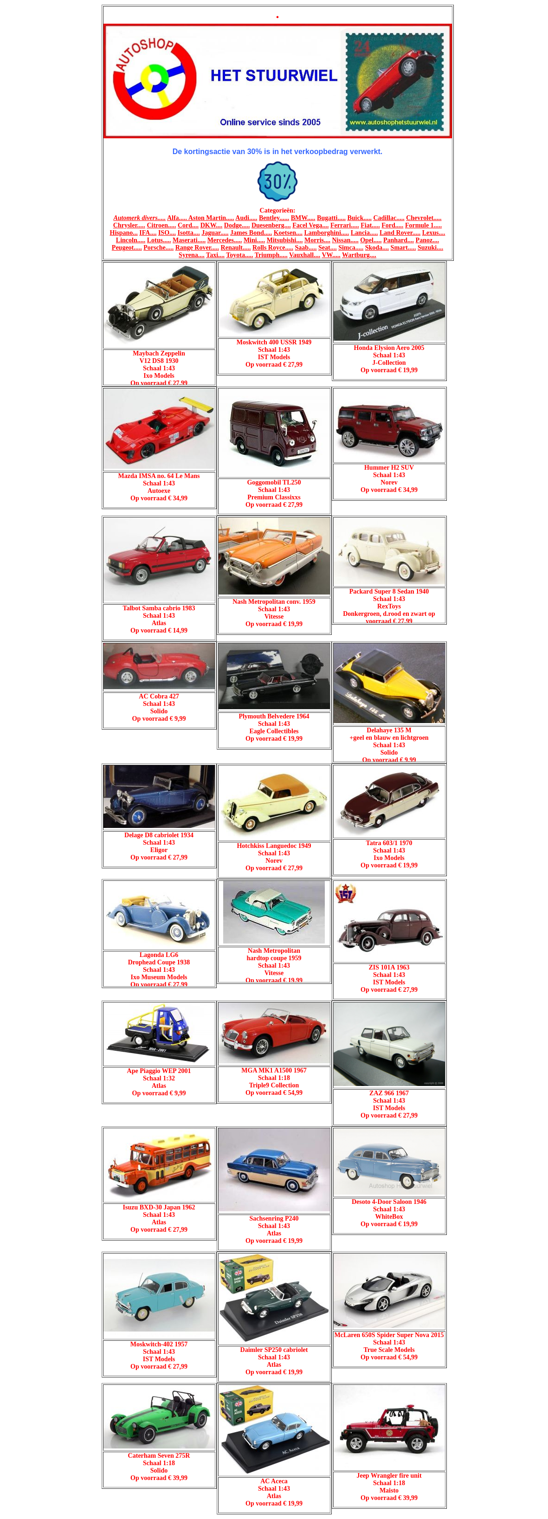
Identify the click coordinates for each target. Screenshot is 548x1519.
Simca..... (350, 247)
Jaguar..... (214, 232)
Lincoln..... (130, 240)
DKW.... (211, 225)
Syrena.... (192, 255)
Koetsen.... (288, 232)
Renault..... (236, 247)
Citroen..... (161, 225)
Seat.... (327, 247)
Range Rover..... (197, 247)
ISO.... (167, 232)
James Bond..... (251, 232)
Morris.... (317, 240)
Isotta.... (189, 232)
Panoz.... (427, 240)
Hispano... (124, 232)
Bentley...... (274, 217)
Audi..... (246, 217)
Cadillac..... (388, 217)
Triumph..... (271, 255)
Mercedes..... (224, 240)
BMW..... (303, 217)
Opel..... (370, 240)
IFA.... (147, 232)
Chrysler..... (129, 225)
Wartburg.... (359, 255)
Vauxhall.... (304, 255)
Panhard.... (398, 240)
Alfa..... (177, 217)
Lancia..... (364, 232)
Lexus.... (433, 232)
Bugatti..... (331, 217)
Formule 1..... (423, 225)
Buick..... (359, 217)
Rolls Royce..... (272, 247)
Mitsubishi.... (285, 240)
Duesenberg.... (271, 225)
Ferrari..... (344, 225)
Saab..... (305, 247)
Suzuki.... (430, 247)
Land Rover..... (400, 232)
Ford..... (392, 225)
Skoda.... (377, 247)
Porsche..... (158, 247)
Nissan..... (345, 240)
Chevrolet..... (423, 217)
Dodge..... (237, 225)
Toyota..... (239, 255)
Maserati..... (189, 240)
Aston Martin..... (211, 217)
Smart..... (403, 247)
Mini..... (254, 240)
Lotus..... (159, 240)
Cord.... (188, 225)
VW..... (331, 255)
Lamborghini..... (326, 232)
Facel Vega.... (310, 225)
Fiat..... (370, 225)
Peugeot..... (127, 247)
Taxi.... (215, 255)
